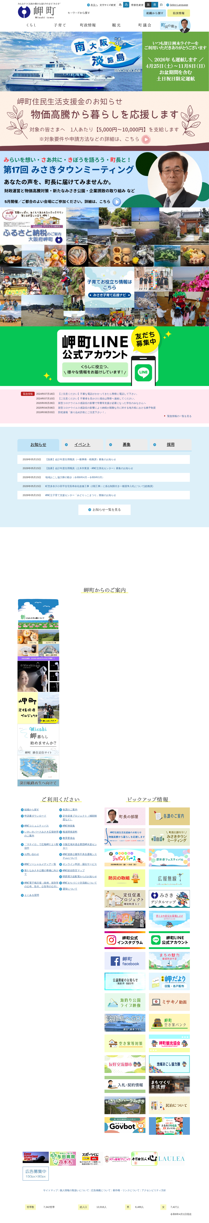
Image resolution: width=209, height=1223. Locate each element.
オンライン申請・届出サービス (80, 864)
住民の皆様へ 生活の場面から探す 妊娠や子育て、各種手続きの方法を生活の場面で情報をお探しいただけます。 (60, 554)
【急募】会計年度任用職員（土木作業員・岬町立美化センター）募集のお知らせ (89, 468)
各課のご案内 (70, 809)
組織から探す (31, 809)
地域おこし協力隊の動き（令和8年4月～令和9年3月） (74, 477)
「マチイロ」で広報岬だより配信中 (41, 846)
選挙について (70, 888)
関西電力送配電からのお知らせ (80, 876)
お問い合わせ (31, 854)
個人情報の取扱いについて (74, 1190)
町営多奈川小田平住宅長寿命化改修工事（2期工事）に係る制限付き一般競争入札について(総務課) (99, 486)
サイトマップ (50, 1190)
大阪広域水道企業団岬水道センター (80, 846)
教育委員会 (69, 838)
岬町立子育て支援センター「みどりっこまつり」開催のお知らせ (80, 495)
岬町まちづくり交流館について (80, 882)
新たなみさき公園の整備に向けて (41, 872)
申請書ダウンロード (35, 815)
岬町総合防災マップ (74, 870)
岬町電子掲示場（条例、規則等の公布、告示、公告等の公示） (41, 884)
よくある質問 (31, 895)
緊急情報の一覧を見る (179, 416)
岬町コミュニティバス (36, 825)
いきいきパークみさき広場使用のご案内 (41, 833)
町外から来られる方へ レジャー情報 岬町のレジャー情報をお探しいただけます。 (150, 554)
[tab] (38, 444)
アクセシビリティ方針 (154, 1190)
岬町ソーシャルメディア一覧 (40, 864)
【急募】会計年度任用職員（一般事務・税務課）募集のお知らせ (80, 459)
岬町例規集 (69, 825)
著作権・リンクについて (126, 1190)
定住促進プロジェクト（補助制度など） (80, 817)
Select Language (179, 4)
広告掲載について (101, 1190)
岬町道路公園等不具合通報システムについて (80, 856)
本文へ (94, 4)
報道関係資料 (70, 831)
